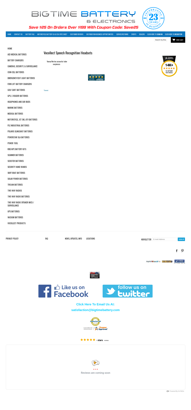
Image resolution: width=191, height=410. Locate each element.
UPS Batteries (14, 211)
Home (9, 34)
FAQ (46, 238)
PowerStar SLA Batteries (18, 137)
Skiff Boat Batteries (16, 172)
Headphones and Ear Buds (19, 101)
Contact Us (18, 34)
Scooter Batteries (16, 161)
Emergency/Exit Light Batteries (21, 78)
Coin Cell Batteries (16, 72)
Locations (90, 238)
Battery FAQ (30, 34)
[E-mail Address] (164, 239)
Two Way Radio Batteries (19, 196)
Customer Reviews (76, 34)
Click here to (154, 34)
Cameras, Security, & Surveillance (22, 66)
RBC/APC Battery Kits (17, 149)
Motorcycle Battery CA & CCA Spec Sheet (52, 34)
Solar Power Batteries (18, 178)
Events (133, 34)
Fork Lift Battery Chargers (20, 84)
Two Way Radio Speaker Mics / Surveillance (21, 204)
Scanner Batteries (16, 155)
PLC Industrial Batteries (18, 125)
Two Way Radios (15, 190)
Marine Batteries (15, 107)
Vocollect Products (17, 223)
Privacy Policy (12, 238)
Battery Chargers (16, 60)
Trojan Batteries (15, 184)
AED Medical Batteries (17, 54)
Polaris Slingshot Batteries (20, 131)
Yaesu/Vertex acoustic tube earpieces (57, 63)
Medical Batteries (15, 113)
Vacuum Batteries (15, 217)
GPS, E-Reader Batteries (18, 95)
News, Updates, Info (73, 238)
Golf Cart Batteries (16, 89)
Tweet (46, 90)
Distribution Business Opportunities (99, 34)
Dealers (142, 34)
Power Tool (13, 143)
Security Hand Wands (17, 166)
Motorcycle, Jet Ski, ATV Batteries (22, 119)
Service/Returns (122, 34)
